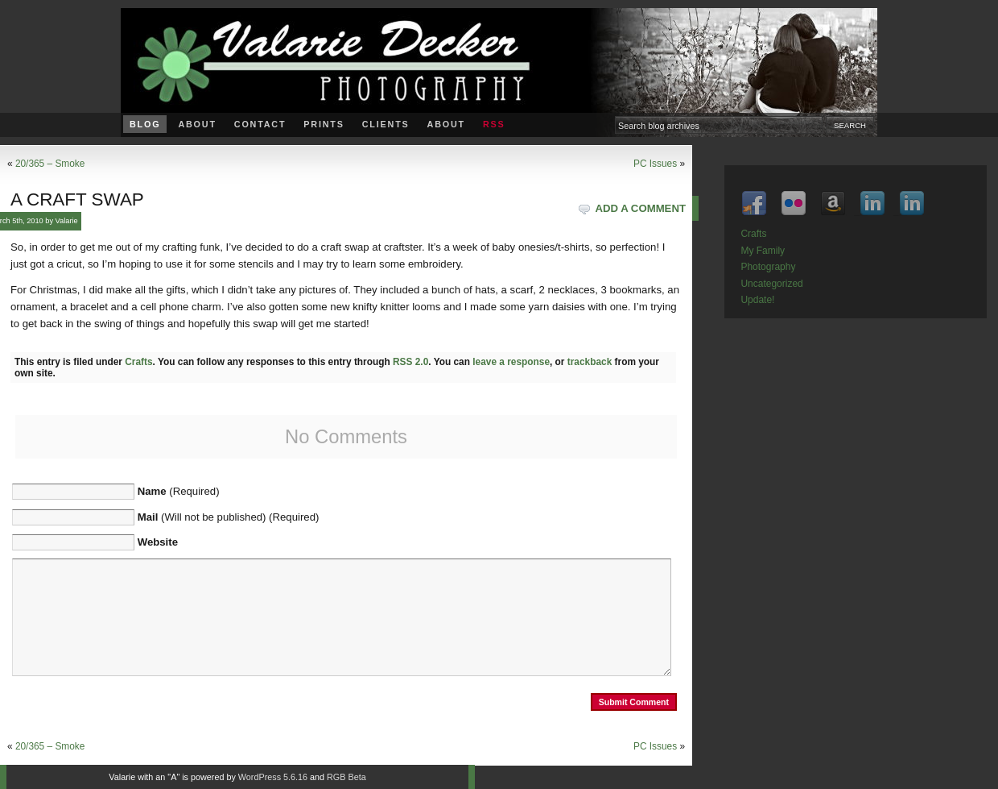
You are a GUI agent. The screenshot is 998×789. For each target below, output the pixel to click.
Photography (767, 266)
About (197, 124)
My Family (762, 250)
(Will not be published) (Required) (229, 517)
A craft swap (77, 199)
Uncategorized (771, 283)
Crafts (138, 362)
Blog (145, 124)
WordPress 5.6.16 (272, 777)
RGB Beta (346, 777)
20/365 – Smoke (50, 163)
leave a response (511, 362)
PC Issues (655, 163)
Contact (260, 124)
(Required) (179, 491)
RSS (494, 124)
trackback (589, 362)
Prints (323, 124)
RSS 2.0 (410, 362)
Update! (757, 299)
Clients (386, 124)
